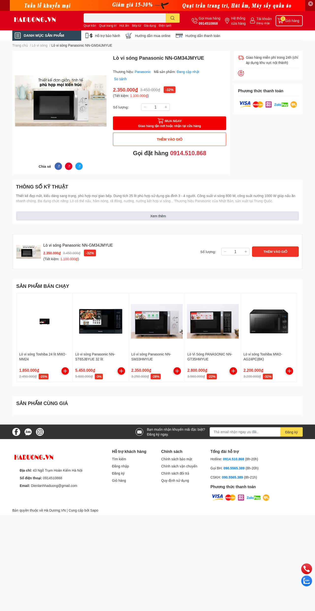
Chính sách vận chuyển (179, 466)
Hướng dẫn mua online (153, 36)
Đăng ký (118, 473)
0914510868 (208, 23)
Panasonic (143, 72)
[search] (173, 18)
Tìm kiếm (119, 459)
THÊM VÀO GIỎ (169, 139)
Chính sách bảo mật (176, 459)
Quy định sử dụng (175, 480)
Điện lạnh (165, 25)
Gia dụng (150, 25)
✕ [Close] (310, 3)
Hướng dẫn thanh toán (203, 36)
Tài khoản (264, 19)
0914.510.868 (188, 152)
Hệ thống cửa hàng (238, 20)
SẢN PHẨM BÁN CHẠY (42, 286)
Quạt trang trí (108, 25)
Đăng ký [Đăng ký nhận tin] (291, 432)
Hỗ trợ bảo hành (107, 36)
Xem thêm (158, 216)
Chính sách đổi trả (175, 473)
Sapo (94, 510)
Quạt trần (90, 25)
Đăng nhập (263, 23)
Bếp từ (136, 25)
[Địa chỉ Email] (256, 432)
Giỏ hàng (119, 480)
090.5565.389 (234, 468)
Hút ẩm (124, 25)
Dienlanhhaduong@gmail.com (54, 485)
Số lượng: (121, 107)
